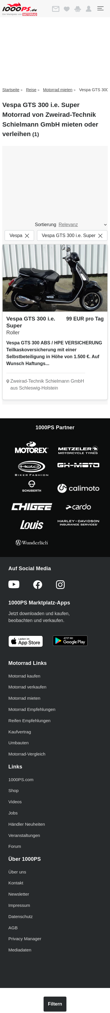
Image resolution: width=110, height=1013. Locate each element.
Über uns (17, 871)
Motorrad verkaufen (27, 686)
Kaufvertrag (19, 731)
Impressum (19, 905)
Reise (31, 89)
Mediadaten (19, 949)
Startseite (10, 89)
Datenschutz (20, 916)
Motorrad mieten (57, 89)
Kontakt (15, 882)
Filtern (55, 1003)
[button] (88, 9)
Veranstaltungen (24, 835)
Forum (14, 846)
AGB (13, 927)
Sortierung (45, 224)
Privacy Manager (24, 938)
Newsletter (18, 894)
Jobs (13, 812)
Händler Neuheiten (26, 824)
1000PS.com (20, 779)
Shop (13, 790)
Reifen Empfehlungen (29, 720)
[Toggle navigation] (100, 8)
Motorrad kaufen (24, 676)
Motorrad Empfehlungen (31, 709)
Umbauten (18, 742)
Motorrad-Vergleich (26, 753)
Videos (15, 801)
